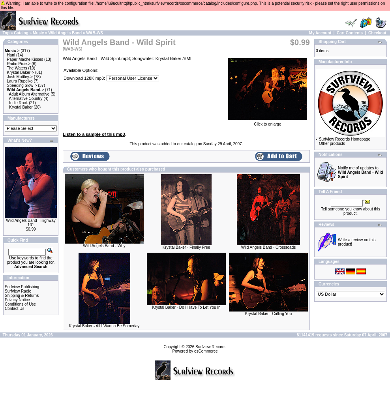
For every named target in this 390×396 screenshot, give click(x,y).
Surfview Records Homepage (344, 139)
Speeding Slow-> (22, 85)
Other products (332, 143)
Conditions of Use (20, 304)
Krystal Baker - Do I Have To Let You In (186, 307)
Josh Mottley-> (20, 77)
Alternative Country (26, 98)
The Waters (17, 68)
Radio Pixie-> (19, 64)
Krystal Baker (20, 107)
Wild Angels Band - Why (104, 246)
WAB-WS (94, 33)
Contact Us (14, 308)
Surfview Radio (18, 291)
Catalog (21, 33)
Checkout (377, 33)
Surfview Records (210, 347)
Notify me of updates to (360, 172)
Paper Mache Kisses (25, 59)
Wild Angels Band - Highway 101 (31, 222)
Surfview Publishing (22, 287)
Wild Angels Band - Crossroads (268, 247)
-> (12, 51)
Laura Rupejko (20, 81)
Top (6, 33)
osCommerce (206, 351)
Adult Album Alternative (29, 94)
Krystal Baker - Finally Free (186, 247)
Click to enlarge (267, 122)
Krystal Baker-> (20, 72)
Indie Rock (18, 103)
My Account (320, 33)
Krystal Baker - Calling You (268, 314)
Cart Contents (350, 33)
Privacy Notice (17, 300)
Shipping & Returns (22, 295)
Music (38, 33)
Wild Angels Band (65, 33)
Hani (11, 55)
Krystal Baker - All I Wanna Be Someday (104, 326)
